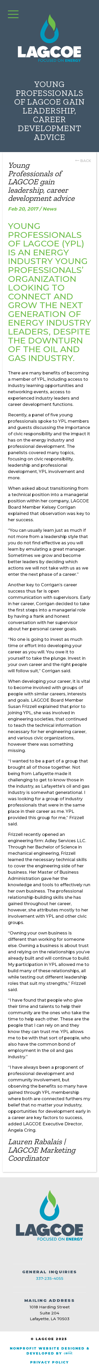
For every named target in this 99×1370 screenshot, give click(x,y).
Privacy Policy (49, 1362)
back (85, 161)
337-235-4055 (49, 1278)
